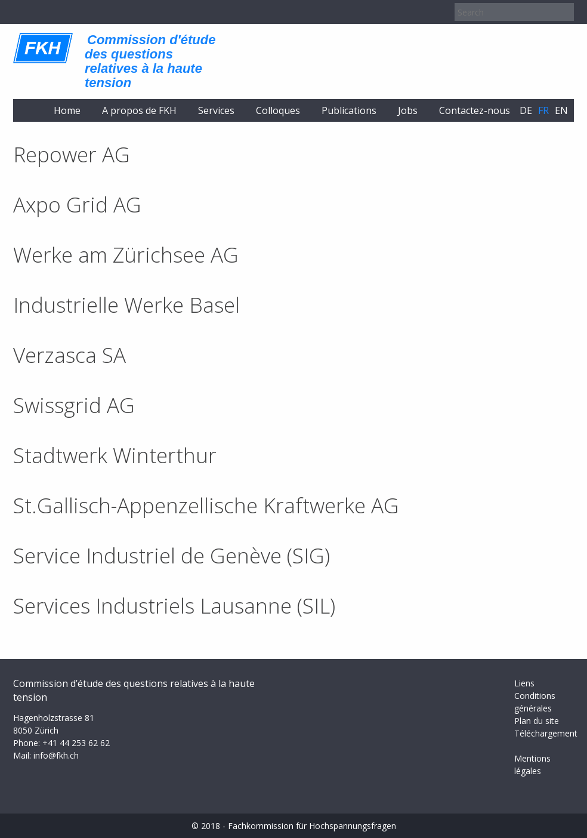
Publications (349, 110)
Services (216, 110)
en (561, 110)
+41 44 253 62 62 (76, 742)
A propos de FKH (139, 110)
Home (67, 110)
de (526, 110)
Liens (524, 683)
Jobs (408, 110)
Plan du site (536, 720)
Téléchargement (545, 733)
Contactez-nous (474, 110)
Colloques (278, 110)
